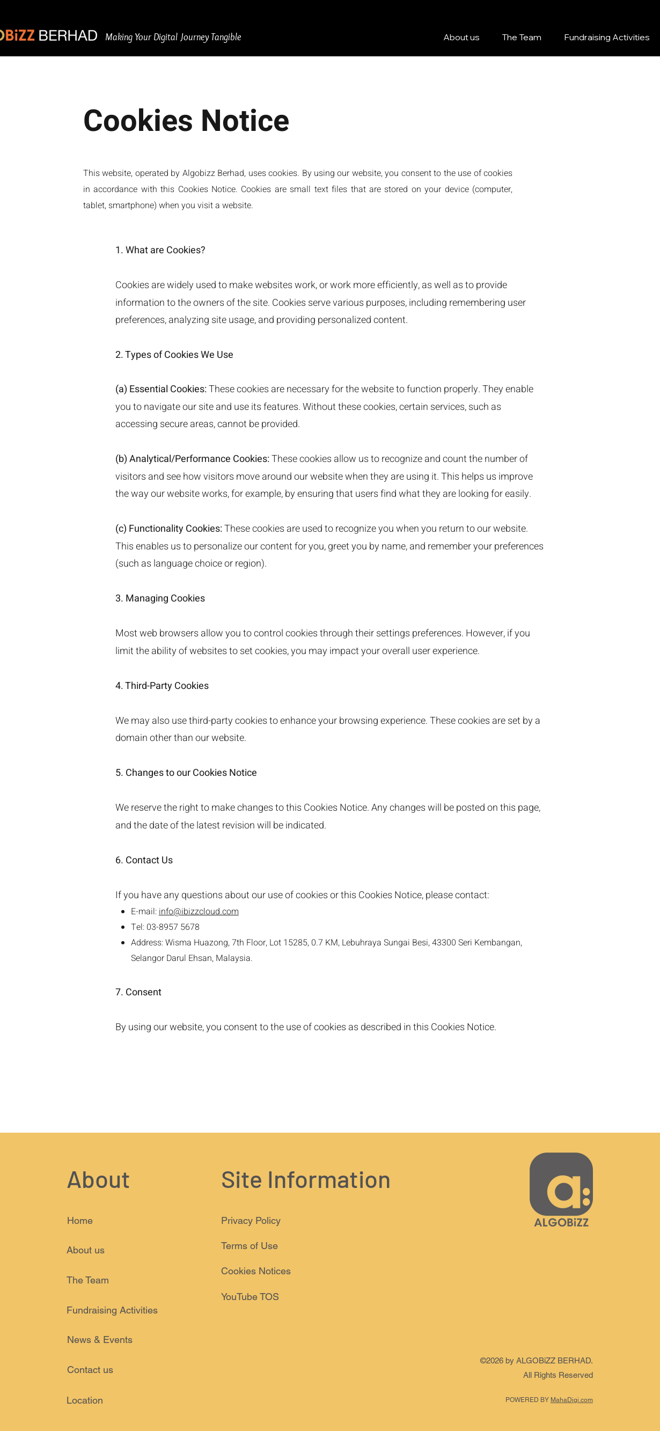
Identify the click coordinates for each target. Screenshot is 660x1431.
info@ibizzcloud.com (199, 911)
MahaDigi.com (572, 1400)
